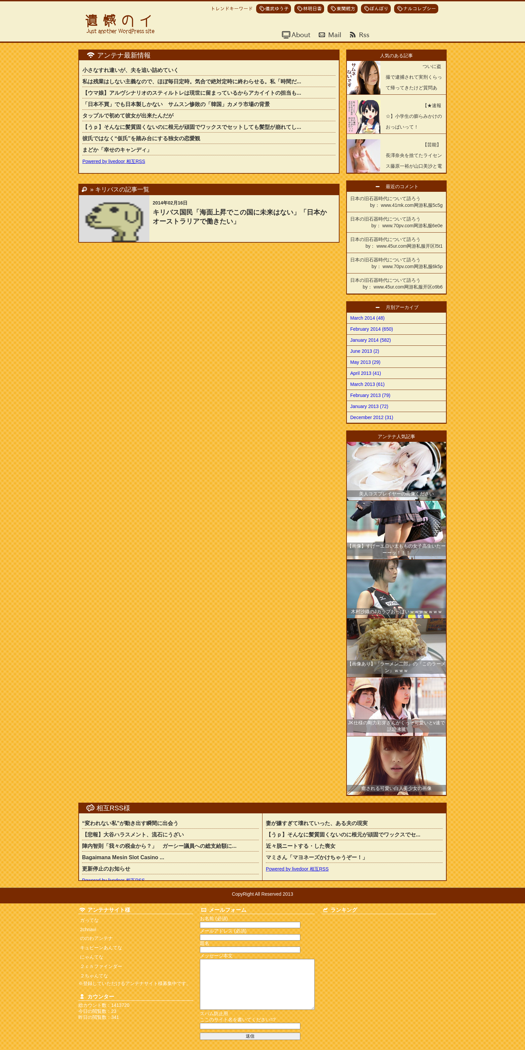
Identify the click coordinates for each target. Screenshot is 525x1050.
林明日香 (312, 8)
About (300, 34)
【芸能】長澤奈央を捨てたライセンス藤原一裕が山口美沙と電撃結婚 (414, 160)
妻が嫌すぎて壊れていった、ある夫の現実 (317, 823)
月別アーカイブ (404, 307)
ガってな (89, 920)
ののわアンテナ (96, 938)
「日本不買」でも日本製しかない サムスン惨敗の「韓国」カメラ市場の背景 (176, 104)
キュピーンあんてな (101, 947)
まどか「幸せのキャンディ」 (117, 150)
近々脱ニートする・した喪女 (303, 846)
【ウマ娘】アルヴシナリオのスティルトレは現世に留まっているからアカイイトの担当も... (191, 93)
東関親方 (345, 8)
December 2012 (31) (371, 417)
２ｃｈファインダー (101, 966)
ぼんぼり (379, 8)
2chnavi (88, 929)
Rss (363, 34)
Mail (333, 34)
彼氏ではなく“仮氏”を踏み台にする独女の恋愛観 (141, 138)
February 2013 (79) (370, 395)
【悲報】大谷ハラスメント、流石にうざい (133, 834)
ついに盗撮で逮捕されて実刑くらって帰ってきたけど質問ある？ (414, 82)
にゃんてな (91, 957)
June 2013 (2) (364, 351)
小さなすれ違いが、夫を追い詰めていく (130, 70)
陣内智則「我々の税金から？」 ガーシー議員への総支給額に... (159, 846)
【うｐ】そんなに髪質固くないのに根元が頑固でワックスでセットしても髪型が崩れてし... (191, 127)
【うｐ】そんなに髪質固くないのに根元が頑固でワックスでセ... (343, 834)
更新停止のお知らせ (106, 869)
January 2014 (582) (370, 340)
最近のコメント (404, 186)
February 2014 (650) (371, 329)
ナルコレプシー (419, 8)
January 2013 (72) (369, 406)
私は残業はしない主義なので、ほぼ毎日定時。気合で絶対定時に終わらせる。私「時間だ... (191, 81)
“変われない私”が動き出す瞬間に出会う (130, 823)
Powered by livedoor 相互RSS (113, 161)
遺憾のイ (121, 21)
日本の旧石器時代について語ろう (396, 202)
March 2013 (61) (367, 384)
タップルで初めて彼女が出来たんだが (127, 115)
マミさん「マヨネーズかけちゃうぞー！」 (317, 857)
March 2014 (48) (367, 318)
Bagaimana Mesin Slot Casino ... (123, 857)
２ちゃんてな (94, 975)
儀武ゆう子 (277, 8)
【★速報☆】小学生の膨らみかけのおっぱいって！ (414, 116)
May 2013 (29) (365, 362)
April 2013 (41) (365, 373)
